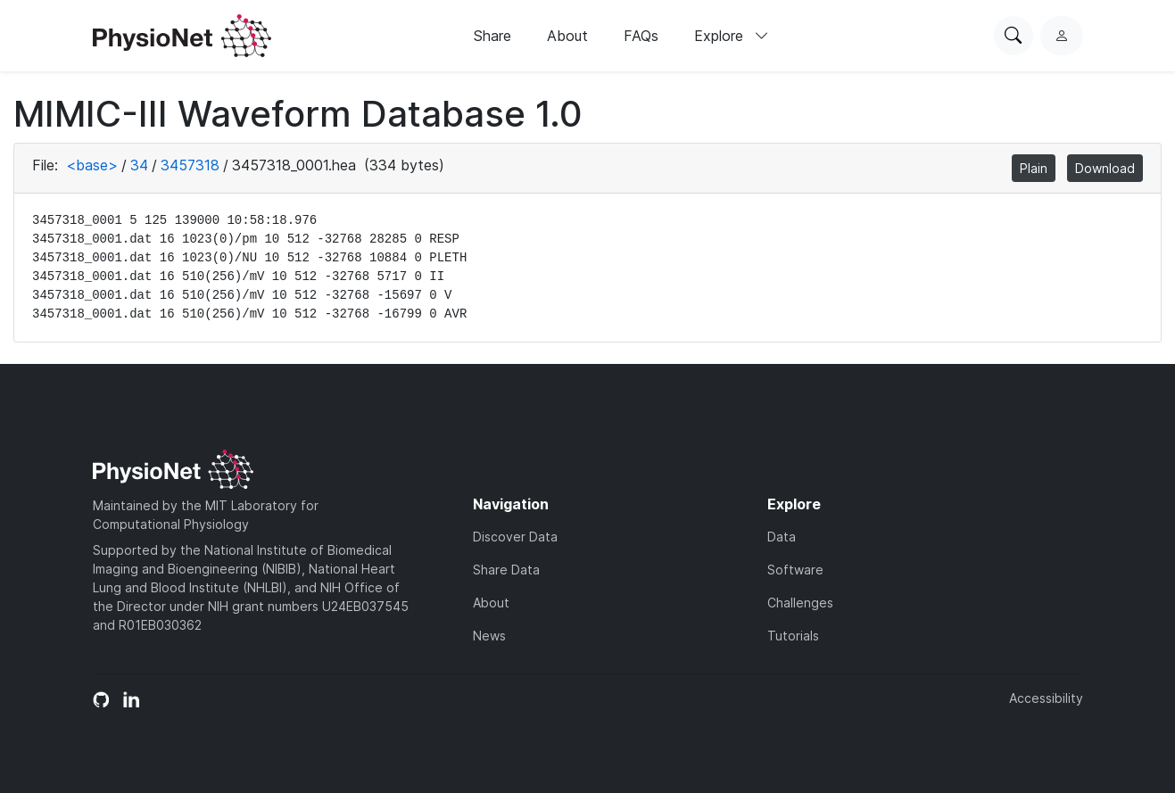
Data (781, 536)
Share (492, 36)
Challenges (800, 602)
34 (139, 165)
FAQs (641, 36)
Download (1105, 168)
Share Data (506, 569)
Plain (1033, 168)
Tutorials (793, 635)
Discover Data (515, 536)
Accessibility (1046, 698)
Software (795, 569)
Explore (731, 36)
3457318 (190, 165)
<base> (92, 165)
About (567, 36)
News (489, 635)
